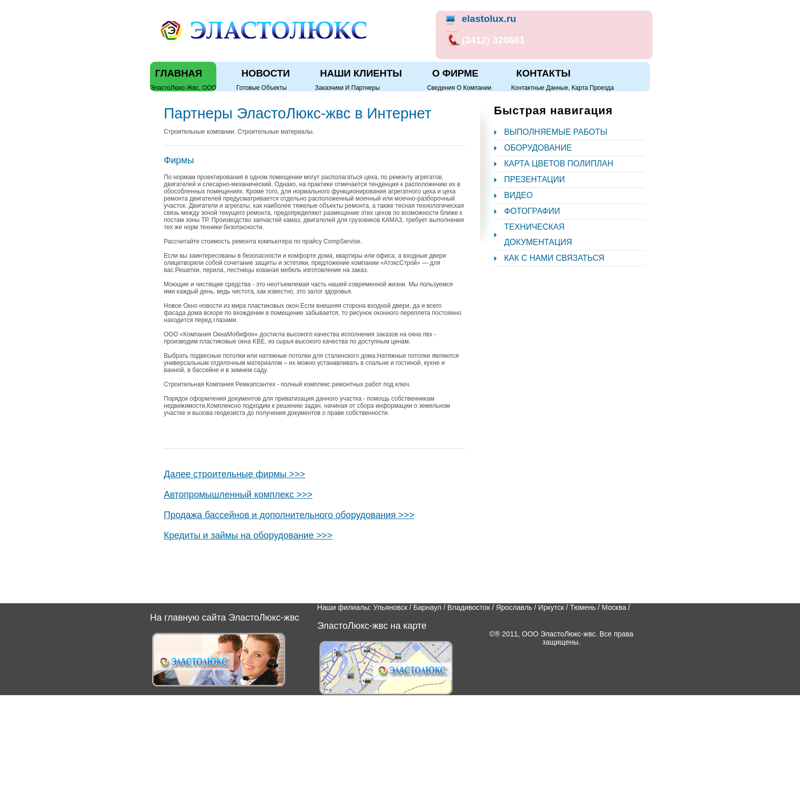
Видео (518, 195)
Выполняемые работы (555, 132)
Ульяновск (390, 607)
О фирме (455, 73)
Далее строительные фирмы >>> (234, 474)
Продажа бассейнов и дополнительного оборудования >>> (289, 515)
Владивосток (468, 607)
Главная (178, 73)
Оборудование (538, 147)
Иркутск (551, 607)
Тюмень (583, 607)
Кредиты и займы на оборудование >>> (248, 535)
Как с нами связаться (554, 258)
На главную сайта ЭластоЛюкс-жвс (224, 617)
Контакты (543, 73)
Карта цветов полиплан (558, 163)
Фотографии (532, 211)
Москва (614, 607)
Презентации (534, 179)
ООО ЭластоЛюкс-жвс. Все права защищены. (577, 638)
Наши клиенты (361, 73)
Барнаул (427, 607)
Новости (265, 73)
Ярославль (514, 607)
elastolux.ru (489, 18)
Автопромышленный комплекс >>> (238, 494)
